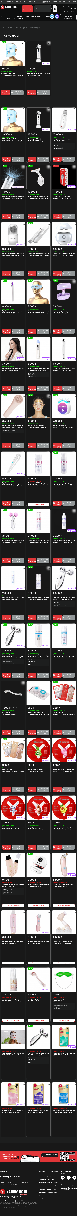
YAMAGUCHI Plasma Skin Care (12, 198)
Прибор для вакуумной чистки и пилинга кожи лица (46, 368)
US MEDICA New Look (60, 1001)
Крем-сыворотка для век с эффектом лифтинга (44, 540)
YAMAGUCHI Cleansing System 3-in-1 (15, 485)
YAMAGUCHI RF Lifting (34, 75)
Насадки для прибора (35, 712)
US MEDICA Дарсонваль (10, 370)
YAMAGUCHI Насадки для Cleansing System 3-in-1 (45, 714)
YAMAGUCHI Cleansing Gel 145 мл (64, 657)
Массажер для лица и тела (62, 311)
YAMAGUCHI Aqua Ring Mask (12, 829)
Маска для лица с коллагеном (63, 769)
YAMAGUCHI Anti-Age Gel (11, 599)
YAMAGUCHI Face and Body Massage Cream (43, 485)
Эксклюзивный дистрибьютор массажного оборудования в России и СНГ (59, 2)
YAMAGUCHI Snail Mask (36, 829)
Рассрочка (29, 16)
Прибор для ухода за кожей (62, 941)
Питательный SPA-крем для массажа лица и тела (45, 483)
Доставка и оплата (20, 17)
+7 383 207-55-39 (69, 7)
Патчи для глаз (58, 712)
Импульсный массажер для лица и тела (16, 368)
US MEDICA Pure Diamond (62, 943)
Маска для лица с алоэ (35, 769)
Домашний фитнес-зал (68, 17)
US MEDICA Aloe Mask (60, 1055)
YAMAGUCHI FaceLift (35, 886)
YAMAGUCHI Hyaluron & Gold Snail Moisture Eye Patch (20, 771)
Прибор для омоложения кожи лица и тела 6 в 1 (44, 941)
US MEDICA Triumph (60, 886)
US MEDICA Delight (34, 943)
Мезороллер (6, 712)
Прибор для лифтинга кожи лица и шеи (41, 884)
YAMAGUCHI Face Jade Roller (12, 542)
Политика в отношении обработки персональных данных (14, 1184)
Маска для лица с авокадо (62, 827)
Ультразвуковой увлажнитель (38, 655)
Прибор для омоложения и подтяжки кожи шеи (44, 196)
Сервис (38, 16)
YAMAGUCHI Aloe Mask (35, 771)
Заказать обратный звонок (68, 11)
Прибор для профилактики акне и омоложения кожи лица (22, 196)
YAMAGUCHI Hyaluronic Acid (63, 542)
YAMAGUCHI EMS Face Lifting (63, 255)
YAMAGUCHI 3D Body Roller (62, 599)
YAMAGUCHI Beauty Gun (61, 313)
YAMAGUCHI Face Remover (37, 370)
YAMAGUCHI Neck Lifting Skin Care (39, 198)
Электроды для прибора (36, 425)
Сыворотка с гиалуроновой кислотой (15, 999)
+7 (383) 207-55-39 (10, 1176)
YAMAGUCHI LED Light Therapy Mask (14, 1055)
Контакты (46, 16)
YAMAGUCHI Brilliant (60, 141)
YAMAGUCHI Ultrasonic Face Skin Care (41, 255)
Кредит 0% (53, 1186)
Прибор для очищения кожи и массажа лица (18, 425)
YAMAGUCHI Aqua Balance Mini (38, 657)
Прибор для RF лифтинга (61, 196)
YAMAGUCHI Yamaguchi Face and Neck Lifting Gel (44, 599)
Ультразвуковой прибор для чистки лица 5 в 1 (18, 941)
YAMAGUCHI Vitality (9, 714)
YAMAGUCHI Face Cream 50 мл (63, 485)
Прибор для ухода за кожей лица (13, 483)
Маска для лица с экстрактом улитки (40, 1110)
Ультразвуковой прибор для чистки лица (42, 253)
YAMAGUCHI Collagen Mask (62, 771)
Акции (2, 16)
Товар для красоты (59, 425)
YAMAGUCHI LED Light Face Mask (12, 75)
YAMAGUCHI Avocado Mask (62, 829)
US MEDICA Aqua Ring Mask (62, 1112)
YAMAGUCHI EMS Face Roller (63, 427)
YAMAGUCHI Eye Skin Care (62, 370)
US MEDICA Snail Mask (35, 1112)
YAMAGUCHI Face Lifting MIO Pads (39, 427)
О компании (11, 17)
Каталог (52, 1179)
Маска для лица (33, 827)
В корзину (5, 92)
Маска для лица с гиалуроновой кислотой (17, 827)
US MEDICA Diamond (35, 1055)
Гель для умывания (59, 655)
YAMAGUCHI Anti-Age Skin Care (13, 255)
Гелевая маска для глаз (61, 999)
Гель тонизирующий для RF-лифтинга (15, 597)
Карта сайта (53, 1192)
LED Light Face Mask (8, 73)
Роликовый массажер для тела (64, 597)
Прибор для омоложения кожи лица (15, 311)
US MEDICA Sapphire (9, 943)
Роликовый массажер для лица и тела (15, 540)
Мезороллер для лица (35, 999)
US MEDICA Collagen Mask (11, 1112)
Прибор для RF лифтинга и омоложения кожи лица (45, 73)
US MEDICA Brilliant (8, 886)
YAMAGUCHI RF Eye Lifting (62, 198)
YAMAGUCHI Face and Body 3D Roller (14, 657)
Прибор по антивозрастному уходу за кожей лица (19, 253)
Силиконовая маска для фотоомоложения (42, 311)
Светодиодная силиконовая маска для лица (17, 1053)
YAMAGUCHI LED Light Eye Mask (38, 313)
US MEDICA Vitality (34, 1001)
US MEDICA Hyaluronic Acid (11, 1001)
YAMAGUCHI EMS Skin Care (11, 313)
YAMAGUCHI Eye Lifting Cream (38, 542)
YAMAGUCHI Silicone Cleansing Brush (15, 427)
